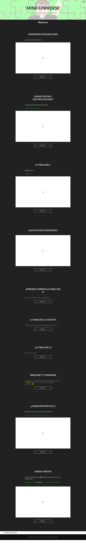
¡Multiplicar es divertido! (43, 230)
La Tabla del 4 (43, 165)
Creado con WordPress (33, 540)
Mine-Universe (43, 7)
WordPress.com (54, 540)
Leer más (45, 77)
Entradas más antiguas (6, 534)
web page (39, 483)
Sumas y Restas (43, 472)
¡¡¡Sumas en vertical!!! (43, 406)
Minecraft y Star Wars (43, 375)
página (41, 478)
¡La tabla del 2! (43, 348)
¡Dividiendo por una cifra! (43, 34)
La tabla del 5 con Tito (43, 320)
